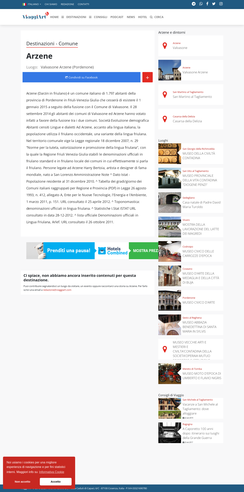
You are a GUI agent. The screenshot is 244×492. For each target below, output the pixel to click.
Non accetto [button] (22, 481)
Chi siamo (51, 4)
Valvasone (180, 48)
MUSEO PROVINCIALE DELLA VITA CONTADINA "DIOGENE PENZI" (200, 180)
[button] (32, 4)
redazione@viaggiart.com (57, 290)
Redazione (67, 4)
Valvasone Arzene (195, 72)
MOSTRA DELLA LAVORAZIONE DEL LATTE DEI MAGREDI (201, 229)
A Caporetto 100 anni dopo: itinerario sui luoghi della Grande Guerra (201, 433)
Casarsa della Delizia (184, 116)
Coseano (187, 268)
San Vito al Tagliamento (196, 171)
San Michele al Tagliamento (198, 399)
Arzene (177, 43)
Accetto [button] (56, 481)
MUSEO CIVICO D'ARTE (199, 302)
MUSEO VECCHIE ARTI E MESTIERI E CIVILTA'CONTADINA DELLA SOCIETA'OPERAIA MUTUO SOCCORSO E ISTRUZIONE (192, 351)
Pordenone (189, 297)
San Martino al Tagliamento (188, 92)
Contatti (83, 4)
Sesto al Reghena (192, 317)
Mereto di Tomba (192, 369)
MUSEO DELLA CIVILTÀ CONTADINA (199, 155)
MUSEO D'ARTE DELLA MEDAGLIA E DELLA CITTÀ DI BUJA (201, 278)
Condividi (81, 77)
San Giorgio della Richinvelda (199, 148)
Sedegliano (189, 197)
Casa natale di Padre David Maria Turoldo (202, 204)
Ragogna (187, 424)
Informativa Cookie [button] (51, 472)
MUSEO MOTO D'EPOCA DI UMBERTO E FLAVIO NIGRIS (202, 375)
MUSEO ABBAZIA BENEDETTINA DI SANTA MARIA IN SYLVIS (199, 326)
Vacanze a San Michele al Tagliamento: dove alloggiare (200, 408)
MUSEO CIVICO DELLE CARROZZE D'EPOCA (198, 253)
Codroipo (188, 246)
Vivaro (186, 220)
